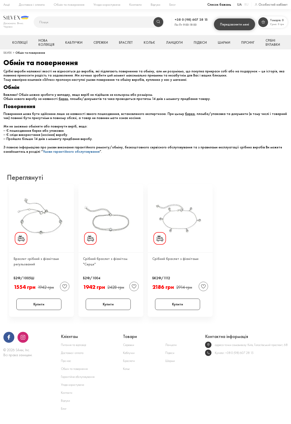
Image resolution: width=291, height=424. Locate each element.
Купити (38, 304)
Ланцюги (174, 43)
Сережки (100, 43)
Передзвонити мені (234, 24)
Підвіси (200, 43)
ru (246, 4)
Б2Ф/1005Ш (24, 277)
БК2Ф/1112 (161, 277)
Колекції (20, 43)
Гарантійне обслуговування (78, 377)
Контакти (135, 5)
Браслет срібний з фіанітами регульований (36, 261)
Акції (6, 5)
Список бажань (219, 5)
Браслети (129, 361)
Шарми (224, 43)
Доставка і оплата (32, 5)
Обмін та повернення (69, 5)
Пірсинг (248, 43)
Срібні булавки (273, 42)
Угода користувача (106, 5)
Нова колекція (46, 42)
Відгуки (155, 5)
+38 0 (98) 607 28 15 (191, 19)
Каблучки (74, 43)
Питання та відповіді (73, 345)
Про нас (66, 361)
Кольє (149, 43)
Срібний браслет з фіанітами (175, 258)
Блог (172, 5)
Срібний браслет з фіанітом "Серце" (105, 261)
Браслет (126, 43)
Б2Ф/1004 (91, 277)
